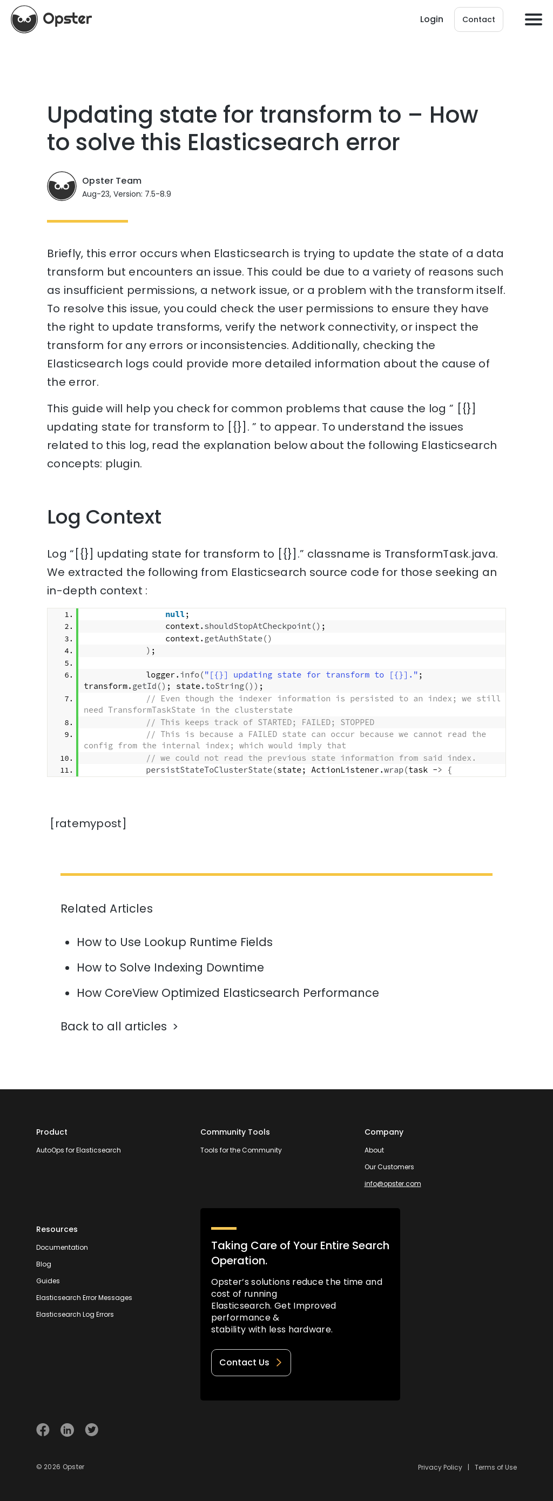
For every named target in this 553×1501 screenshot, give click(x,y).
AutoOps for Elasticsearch (78, 1150)
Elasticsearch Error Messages (84, 1297)
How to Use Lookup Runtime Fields (175, 942)
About (374, 1150)
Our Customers (389, 1166)
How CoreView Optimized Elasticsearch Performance (228, 993)
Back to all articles (113, 1026)
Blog (43, 1264)
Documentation (62, 1247)
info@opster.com (393, 1183)
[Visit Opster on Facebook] (43, 1430)
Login (431, 19)
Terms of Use (496, 1467)
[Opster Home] (51, 19)
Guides (48, 1280)
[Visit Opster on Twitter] (91, 1430)
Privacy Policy (440, 1467)
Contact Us (251, 1362)
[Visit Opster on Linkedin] (67, 1430)
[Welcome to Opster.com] (482, 1430)
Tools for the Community (241, 1150)
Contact (478, 19)
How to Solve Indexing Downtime (170, 967)
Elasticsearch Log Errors (75, 1314)
